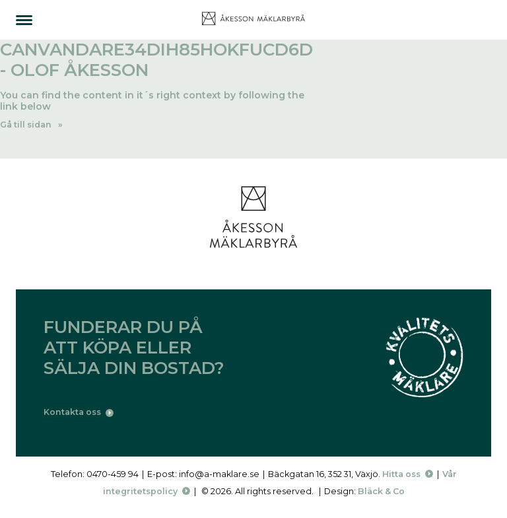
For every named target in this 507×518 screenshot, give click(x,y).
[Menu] (24, 20)
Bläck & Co (381, 491)
